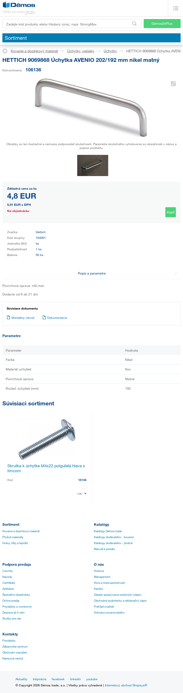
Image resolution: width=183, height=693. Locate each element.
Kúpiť (170, 212)
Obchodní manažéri (14, 652)
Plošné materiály (12, 537)
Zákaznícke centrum (15, 646)
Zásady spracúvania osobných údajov (118, 594)
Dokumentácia (54, 317)
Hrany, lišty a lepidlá (15, 543)
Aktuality (21, 679)
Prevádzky (8, 640)
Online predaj (10, 600)
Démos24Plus (162, 23)
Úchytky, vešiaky (80, 51)
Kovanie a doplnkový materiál (34, 51)
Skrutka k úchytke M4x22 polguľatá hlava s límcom (46, 468)
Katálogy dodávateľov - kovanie (114, 537)
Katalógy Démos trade (108, 531)
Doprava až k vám (13, 612)
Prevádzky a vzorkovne (16, 606)
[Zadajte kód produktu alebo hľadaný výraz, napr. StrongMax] (72, 23)
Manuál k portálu (104, 549)
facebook (58, 679)
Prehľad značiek (104, 606)
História (99, 571)
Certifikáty (8, 583)
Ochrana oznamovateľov (109, 612)
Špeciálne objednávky (16, 594)
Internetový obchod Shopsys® (126, 685)
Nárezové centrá (12, 658)
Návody (7, 577)
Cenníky (7, 571)
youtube (91, 679)
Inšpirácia (39, 679)
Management (102, 577)
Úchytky (110, 51)
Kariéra (98, 588)
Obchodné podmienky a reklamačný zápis (120, 600)
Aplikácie (8, 588)
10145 (82, 480)
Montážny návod (20, 317)
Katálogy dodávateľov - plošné (113, 543)
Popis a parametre (127, 273)
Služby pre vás (11, 618)
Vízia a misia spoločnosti (109, 583)
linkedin (75, 679)
